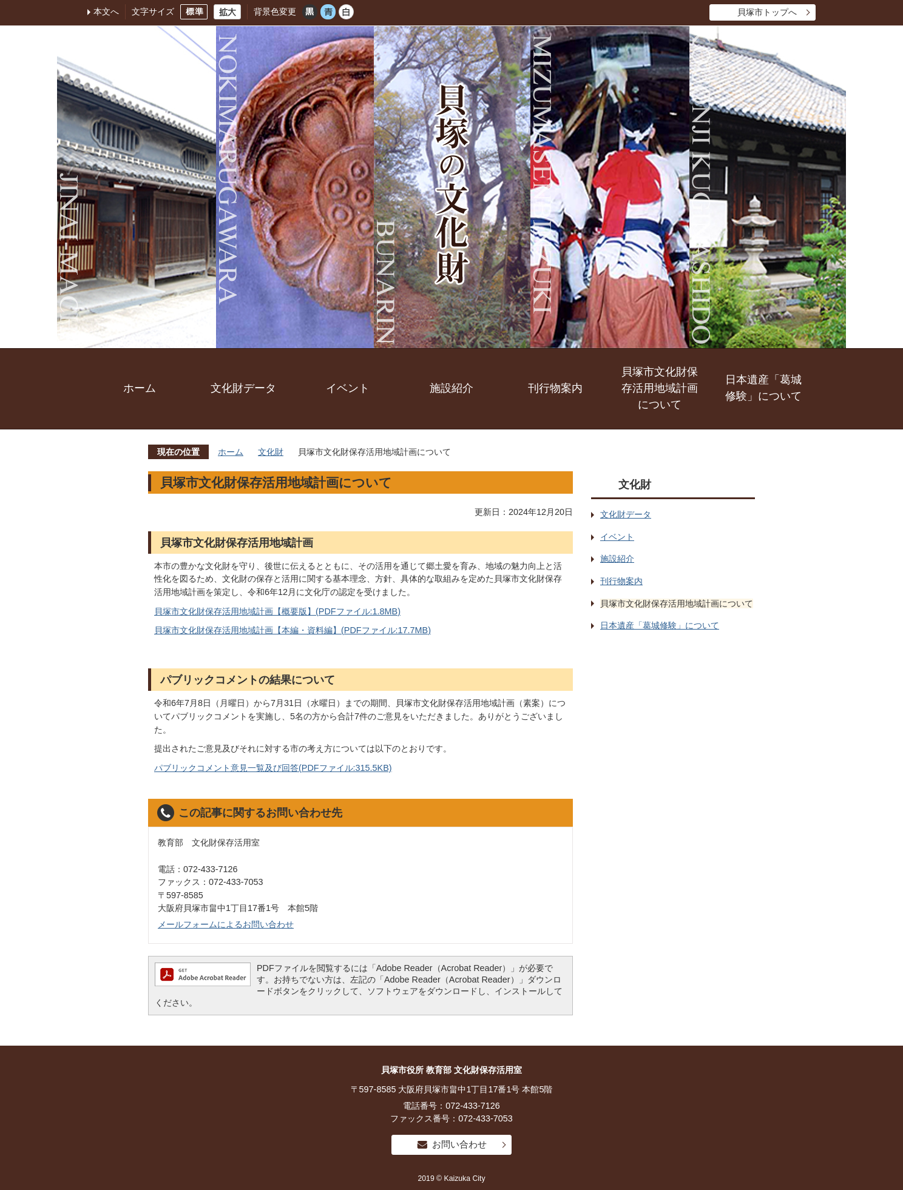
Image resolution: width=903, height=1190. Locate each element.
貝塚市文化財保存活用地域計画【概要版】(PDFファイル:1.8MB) (277, 611)
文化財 (270, 452)
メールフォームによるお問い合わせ (226, 924)
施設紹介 (451, 388)
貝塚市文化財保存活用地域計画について (659, 388)
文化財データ (243, 388)
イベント (348, 388)
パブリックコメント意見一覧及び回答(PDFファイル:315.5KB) (273, 768)
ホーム (139, 388)
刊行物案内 (555, 388)
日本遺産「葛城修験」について (763, 388)
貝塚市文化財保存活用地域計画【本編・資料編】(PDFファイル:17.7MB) (292, 630)
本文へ (106, 11)
